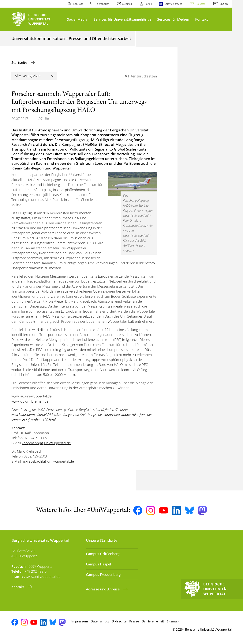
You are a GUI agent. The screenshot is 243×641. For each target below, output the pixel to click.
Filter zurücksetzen (142, 76)
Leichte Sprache (173, 3)
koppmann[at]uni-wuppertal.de (46, 443)
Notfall (148, 3)
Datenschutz (100, 621)
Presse (134, 621)
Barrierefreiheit (153, 621)
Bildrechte (119, 621)
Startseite (19, 62)
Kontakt (201, 19)
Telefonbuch (102, 3)
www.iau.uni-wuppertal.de (31, 396)
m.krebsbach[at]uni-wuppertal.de (48, 461)
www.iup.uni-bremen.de (29, 401)
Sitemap (173, 621)
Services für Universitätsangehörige (122, 19)
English (224, 3)
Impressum (79, 621)
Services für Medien (173, 19)
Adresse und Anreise (103, 589)
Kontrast (78, 3)
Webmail (127, 3)
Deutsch (201, 3)
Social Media (77, 19)
